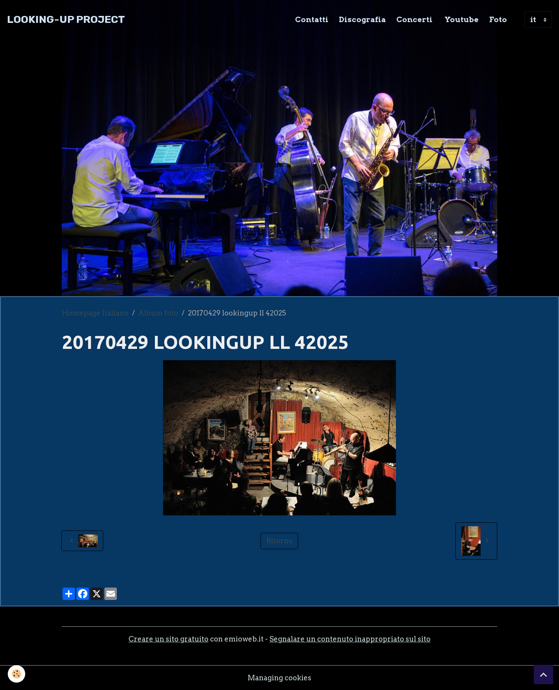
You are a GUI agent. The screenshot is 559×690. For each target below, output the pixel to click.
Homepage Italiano (95, 313)
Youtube (461, 19)
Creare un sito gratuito (168, 639)
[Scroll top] (543, 674)
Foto (498, 19)
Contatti (311, 19)
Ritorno (279, 541)
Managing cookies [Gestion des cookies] (279, 678)
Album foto (158, 313)
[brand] (66, 20)
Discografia (362, 19)
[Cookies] (16, 674)
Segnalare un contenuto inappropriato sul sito (350, 639)
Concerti (414, 19)
